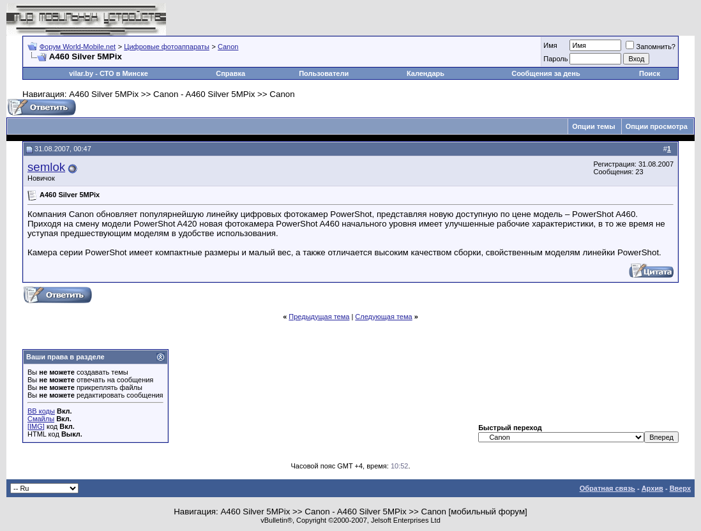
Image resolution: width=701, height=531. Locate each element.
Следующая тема (383, 316)
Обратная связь (607, 488)
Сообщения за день (545, 73)
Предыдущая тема (319, 316)
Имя (550, 45)
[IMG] (36, 426)
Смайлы (40, 419)
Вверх (680, 488)
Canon (228, 46)
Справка (230, 73)
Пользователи (324, 73)
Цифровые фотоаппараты (166, 46)
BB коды (41, 411)
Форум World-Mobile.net (78, 46)
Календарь (425, 73)
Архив (652, 488)
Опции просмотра (657, 126)
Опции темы (593, 126)
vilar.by (81, 73)
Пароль (555, 59)
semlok (46, 167)
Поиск (649, 73)
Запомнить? (650, 46)
